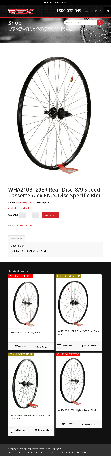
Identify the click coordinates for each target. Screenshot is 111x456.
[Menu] (86, 10)
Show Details (41, 347)
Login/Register (24, 202)
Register (63, 2)
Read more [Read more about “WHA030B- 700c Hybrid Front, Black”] (68, 423)
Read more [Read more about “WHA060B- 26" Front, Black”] (20, 345)
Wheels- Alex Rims (24, 225)
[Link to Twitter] (96, 10)
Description (16, 238)
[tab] (16, 238)
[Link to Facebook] (91, 10)
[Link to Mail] (100, 10)
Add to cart (50, 215)
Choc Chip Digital (54, 448)
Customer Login (51, 2)
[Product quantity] (29, 215)
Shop (15, 22)
